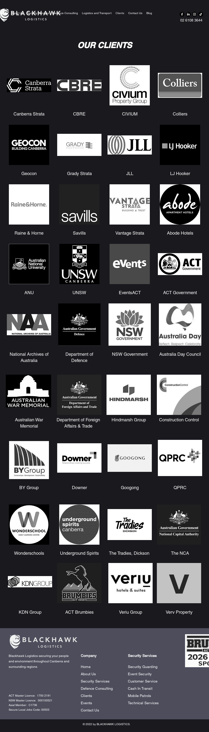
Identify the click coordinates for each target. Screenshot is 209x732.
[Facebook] (182, 14)
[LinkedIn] (188, 14)
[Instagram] (194, 14)
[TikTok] (200, 14)
